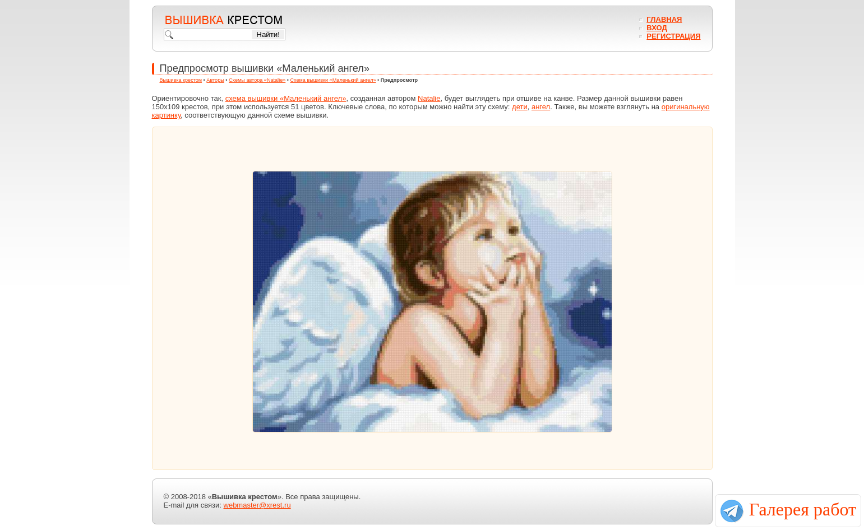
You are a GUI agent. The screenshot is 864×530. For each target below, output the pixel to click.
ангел (541, 107)
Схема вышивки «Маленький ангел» (333, 80)
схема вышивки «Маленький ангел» (285, 98)
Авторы (215, 80)
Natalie (429, 98)
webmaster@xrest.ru (257, 505)
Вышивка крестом (181, 80)
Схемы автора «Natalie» (257, 80)
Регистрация (673, 36)
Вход (656, 28)
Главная (664, 19)
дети (520, 107)
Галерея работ (802, 509)
